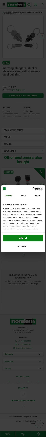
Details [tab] (23, 196)
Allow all (23, 238)
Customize (23, 246)
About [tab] (37, 196)
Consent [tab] (8, 196)
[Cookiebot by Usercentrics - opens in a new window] (32, 188)
